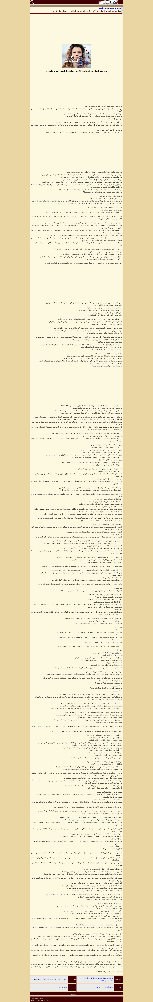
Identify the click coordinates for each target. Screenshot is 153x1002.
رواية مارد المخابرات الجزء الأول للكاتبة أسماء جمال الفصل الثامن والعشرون (96, 979)
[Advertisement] (76, 29)
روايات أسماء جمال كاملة (105, 987)
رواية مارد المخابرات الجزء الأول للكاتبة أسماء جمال (50, 979)
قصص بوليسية (62, 987)
